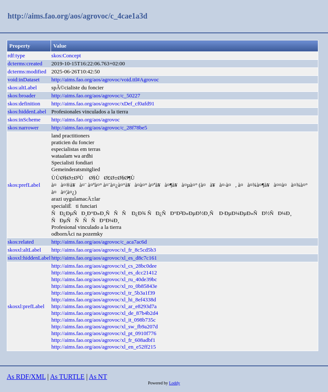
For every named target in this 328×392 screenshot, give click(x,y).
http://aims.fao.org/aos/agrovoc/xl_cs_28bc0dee (104, 266)
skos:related (21, 242)
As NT (98, 376)
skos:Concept (66, 55)
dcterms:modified (27, 71)
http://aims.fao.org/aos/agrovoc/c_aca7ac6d (99, 242)
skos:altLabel (22, 87)
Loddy (174, 383)
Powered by (158, 383)
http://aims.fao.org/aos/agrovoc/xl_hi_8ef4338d (103, 299)
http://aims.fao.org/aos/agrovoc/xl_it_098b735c (103, 320)
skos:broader (21, 95)
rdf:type (16, 55)
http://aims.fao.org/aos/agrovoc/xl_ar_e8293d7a (104, 306)
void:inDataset (24, 79)
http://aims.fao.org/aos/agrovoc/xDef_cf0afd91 (103, 103)
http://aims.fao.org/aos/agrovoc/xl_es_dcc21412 (104, 272)
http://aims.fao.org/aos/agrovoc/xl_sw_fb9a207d (104, 326)
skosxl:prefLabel (26, 306)
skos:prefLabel (24, 185)
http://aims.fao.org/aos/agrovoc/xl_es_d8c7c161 (104, 258)
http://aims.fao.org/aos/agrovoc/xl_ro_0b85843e (104, 286)
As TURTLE (67, 376)
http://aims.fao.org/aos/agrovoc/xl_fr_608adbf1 (103, 340)
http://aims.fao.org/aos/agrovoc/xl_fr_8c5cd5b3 (103, 250)
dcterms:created (25, 63)
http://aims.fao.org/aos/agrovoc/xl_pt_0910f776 (103, 333)
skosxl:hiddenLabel (29, 258)
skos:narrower (23, 127)
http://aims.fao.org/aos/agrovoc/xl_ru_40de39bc (104, 279)
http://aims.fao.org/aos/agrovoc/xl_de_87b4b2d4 (104, 313)
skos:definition (24, 103)
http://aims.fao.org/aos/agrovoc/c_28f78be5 (99, 127)
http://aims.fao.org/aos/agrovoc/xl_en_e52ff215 (103, 347)
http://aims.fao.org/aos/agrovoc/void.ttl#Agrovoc (105, 79)
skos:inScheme (24, 119)
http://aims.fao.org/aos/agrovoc (85, 119)
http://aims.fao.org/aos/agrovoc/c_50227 (95, 95)
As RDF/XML (26, 376)
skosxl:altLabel (24, 250)
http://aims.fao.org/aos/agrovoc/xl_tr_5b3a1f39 (103, 293)
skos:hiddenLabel (27, 111)
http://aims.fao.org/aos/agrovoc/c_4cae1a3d (78, 16)
